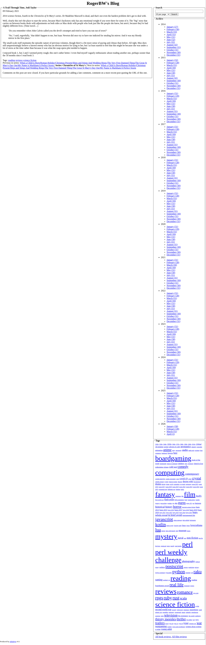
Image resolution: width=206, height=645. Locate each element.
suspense (157, 616)
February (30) (173, 29)
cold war (173, 467)
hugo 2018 (186, 510)
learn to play (170, 525)
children (181, 463)
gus (193, 503)
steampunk (178, 612)
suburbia (188, 612)
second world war (163, 609)
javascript (164, 519)
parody (172, 546)
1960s (174, 444)
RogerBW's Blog (103, 3)
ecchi (171, 484)
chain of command (172, 463)
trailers (160, 623)
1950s (169, 444)
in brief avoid (175, 515)
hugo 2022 (169, 512)
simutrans (186, 610)
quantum (188, 572)
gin (173, 503)
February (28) (173, 62)
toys (197, 620)
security (174, 610)
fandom (178, 489)
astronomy (179, 450)
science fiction (29, 60)
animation (159, 450)
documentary (197, 482)
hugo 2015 (163, 510)
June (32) (171, 39)
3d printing (159, 447)
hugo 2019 (193, 510)
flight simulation (179, 500)
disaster (180, 482)
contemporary (192, 474)
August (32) (172, 45)
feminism (178, 496)
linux (184, 525)
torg (194, 620)
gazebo (198, 500)
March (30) (172, 265)
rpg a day (195, 593)
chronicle (190, 463)
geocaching (163, 503)
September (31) (174, 47)
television (171, 615)
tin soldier (189, 620)
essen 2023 (189, 487)
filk (182, 496)
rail (192, 572)
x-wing (158, 629)
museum (182, 530)
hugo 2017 (178, 510)
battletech (164, 453)
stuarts (183, 612)
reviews (19, 60)
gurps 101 (189, 503)
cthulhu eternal (159, 482)
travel (167, 623)
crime (189, 479)
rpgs (159, 597)
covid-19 (184, 478)
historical (160, 506)
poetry (157, 567)
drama (158, 484)
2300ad (198, 444)
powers (186, 567)
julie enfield (185, 520)
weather (169, 626)
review (192, 586)
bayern (170, 453)
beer (175, 453)
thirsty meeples (165, 619)
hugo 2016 (171, 510)
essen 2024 (196, 487)
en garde (182, 484)
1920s (157, 444)
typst (186, 623)
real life (176, 584)
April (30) (171, 68)
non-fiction (192, 537)
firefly (199, 496)
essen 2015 (195, 484)
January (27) (172, 27)
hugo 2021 (163, 512)
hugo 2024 (182, 512)
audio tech (191, 450)
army (173, 450)
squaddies (165, 612)
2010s (193, 444)
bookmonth (163, 463)
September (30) (174, 80)
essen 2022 (182, 487)
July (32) (171, 42)
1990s (186, 444)
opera (168, 546)
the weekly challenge (195, 616)
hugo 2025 (189, 512)
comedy (183, 466)
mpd (177, 531)
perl (187, 544)
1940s (165, 444)
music (188, 531)
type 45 (181, 623)
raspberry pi (166, 580)
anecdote (199, 447)
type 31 (176, 623)
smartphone (194, 610)
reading (11, 60)
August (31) (172, 111)
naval (180, 537)
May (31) (171, 37)
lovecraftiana (196, 525)
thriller (181, 619)
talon (162, 616)
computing (169, 472)
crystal (196, 478)
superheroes (194, 612)
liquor (188, 525)
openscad (163, 546)
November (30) (174, 52)
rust (176, 597)
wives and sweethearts (178, 626)
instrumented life (189, 515)
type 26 (171, 623)
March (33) (172, 32)
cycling (166, 482)
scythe (197, 606)
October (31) (172, 50)
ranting (158, 579)
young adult (166, 629)
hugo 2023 (176, 512)
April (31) (171, 34)
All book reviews (163, 636)
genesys (157, 503)
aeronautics (186, 446)
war (199, 623)
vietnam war (192, 623)
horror (177, 506)
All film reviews (179, 636)
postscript (174, 566)
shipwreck (180, 610)
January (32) (172, 60)
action (166, 447)
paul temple (178, 546)
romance (185, 592)
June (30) (171, 73)
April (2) (171, 434)
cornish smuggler (160, 479)
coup (177, 479)
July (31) (171, 75)
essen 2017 (162, 487)
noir (185, 538)
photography (188, 561)
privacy (197, 567)
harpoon (198, 503)
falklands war (171, 489)
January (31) (172, 93)
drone (167, 484)
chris (186, 463)
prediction (191, 567)
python (178, 571)
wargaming (161, 626)
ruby (168, 597)
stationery (171, 612)
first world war (159, 500)
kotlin (160, 524)
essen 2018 (168, 487)
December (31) (173, 55)
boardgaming (173, 458)
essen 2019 (175, 487)
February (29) (173, 96)
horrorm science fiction (188, 507)
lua (158, 529)
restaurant (187, 586)
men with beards (170, 531)
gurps (182, 503)
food (186, 500)
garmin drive (191, 500)
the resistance (183, 616)
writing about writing (193, 627)
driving (164, 484)
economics (177, 484)
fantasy (165, 494)
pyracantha (168, 572)
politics (162, 567)
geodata (169, 503)
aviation (197, 450)
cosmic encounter (171, 479)
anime (167, 450)
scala (183, 598)
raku (197, 571)
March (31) (172, 65)
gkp (176, 503)
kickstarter (193, 520)
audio (185, 450)
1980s (182, 444)
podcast (197, 561)
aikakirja (193, 447)
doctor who (188, 481)
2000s (189, 444)
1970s (178, 444)
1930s (161, 444)
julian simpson (177, 520)
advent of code (174, 447)
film (189, 494)
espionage (188, 484)
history (168, 506)
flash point (169, 499)
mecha (163, 531)
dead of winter (173, 482)
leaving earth (178, 525)
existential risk (163, 489)
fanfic (182, 489)
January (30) (172, 426)
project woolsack (160, 572)
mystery (166, 536)
